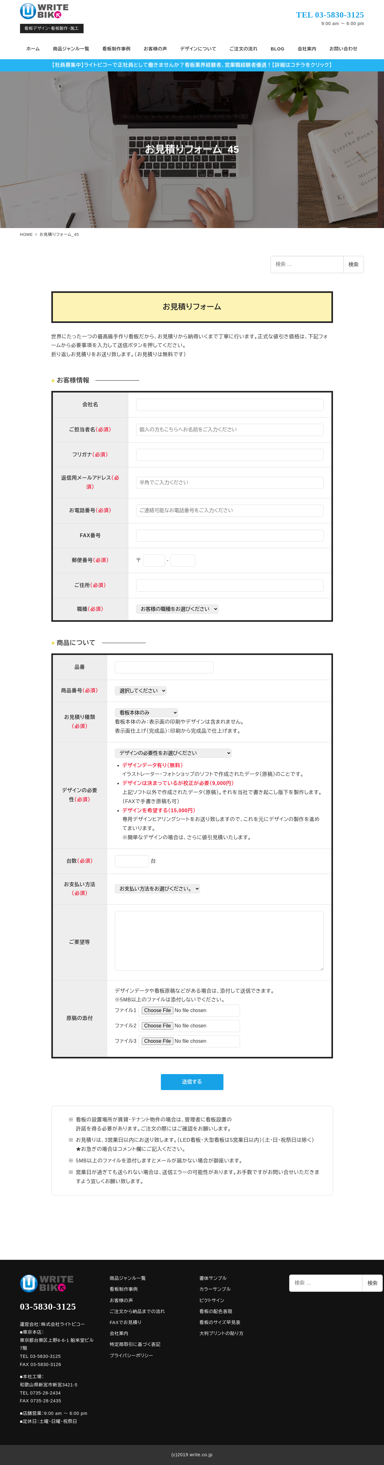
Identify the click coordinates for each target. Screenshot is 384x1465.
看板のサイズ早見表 (219, 1322)
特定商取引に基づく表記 (135, 1344)
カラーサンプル (215, 1289)
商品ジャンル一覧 (128, 1278)
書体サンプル (213, 1278)
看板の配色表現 (215, 1311)
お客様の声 (121, 1300)
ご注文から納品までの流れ (137, 1311)
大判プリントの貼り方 (221, 1333)
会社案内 (119, 1333)
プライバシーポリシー (131, 1355)
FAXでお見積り (125, 1322)
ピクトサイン (211, 1300)
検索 (354, 264)
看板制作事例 (124, 1289)
